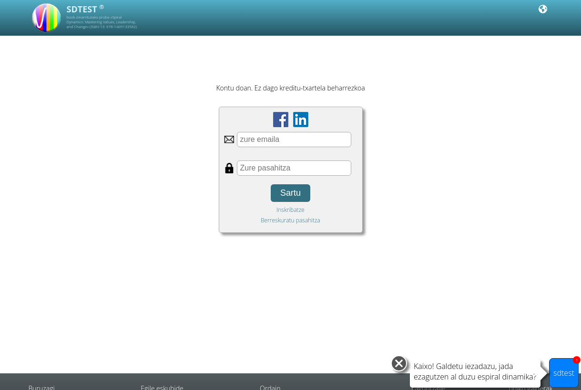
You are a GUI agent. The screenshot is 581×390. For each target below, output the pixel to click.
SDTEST (85, 9)
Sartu (290, 193)
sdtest (566, 368)
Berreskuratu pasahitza (290, 220)
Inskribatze (290, 210)
